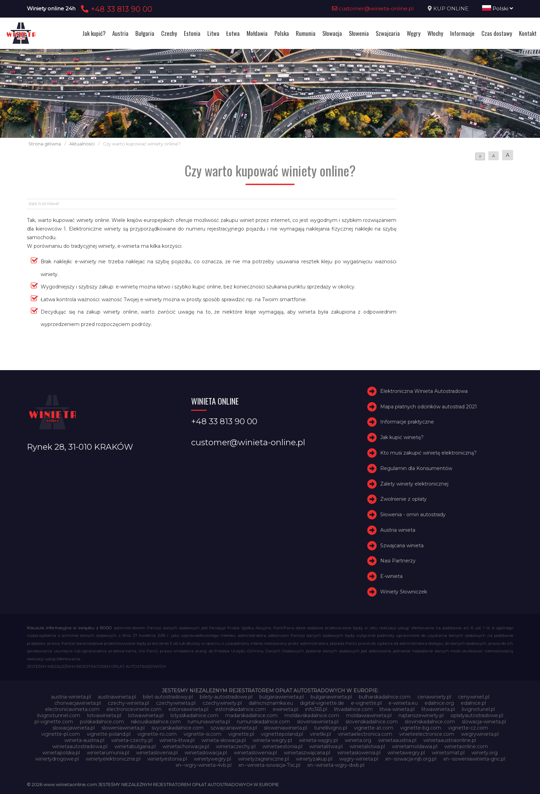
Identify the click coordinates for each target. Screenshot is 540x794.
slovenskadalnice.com (371, 722)
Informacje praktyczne (407, 422)
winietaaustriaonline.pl (449, 740)
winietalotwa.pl (367, 746)
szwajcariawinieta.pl (233, 728)
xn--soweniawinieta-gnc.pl (474, 759)
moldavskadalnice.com (311, 715)
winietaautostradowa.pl (79, 746)
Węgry (413, 33)
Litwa (213, 33)
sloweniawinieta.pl (123, 728)
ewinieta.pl (285, 709)
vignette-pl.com (60, 734)
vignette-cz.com (468, 728)
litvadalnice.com (353, 709)
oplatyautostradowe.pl (476, 715)
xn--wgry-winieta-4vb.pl (203, 765)
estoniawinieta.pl (188, 709)
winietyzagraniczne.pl (263, 759)
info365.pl (316, 709)
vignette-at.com (373, 728)
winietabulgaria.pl (135, 746)
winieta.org (358, 740)
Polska (281, 33)
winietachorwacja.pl (186, 746)
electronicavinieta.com (72, 709)
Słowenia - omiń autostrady (413, 514)
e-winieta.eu (403, 703)
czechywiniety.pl (222, 703)
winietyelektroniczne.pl (113, 759)
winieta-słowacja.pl (223, 740)
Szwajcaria (388, 33)
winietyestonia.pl (167, 759)
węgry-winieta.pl (358, 759)
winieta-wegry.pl (272, 740)
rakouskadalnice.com (156, 722)
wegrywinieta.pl (480, 734)
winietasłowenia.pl (359, 753)
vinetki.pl (320, 734)
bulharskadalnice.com (385, 697)
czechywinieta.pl (176, 703)
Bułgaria (144, 33)
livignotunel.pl (478, 709)
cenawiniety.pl (434, 697)
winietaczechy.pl (236, 746)
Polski (497, 8)
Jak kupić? (93, 33)
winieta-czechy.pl (132, 740)
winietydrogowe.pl (57, 759)
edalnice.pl (473, 703)
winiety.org (484, 753)
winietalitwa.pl (326, 746)
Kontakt (528, 33)
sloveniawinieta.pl (318, 722)
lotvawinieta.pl (104, 715)
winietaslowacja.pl (206, 753)
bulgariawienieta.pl (281, 697)
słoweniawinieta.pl (285, 728)
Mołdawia (257, 33)
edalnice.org (439, 703)
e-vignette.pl (366, 703)
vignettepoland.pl (282, 734)
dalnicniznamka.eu (271, 703)
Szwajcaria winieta (402, 545)
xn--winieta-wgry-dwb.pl (335, 765)
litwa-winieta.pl (397, 709)
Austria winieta (397, 530)
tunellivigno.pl (330, 728)
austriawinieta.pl (117, 697)
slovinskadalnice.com (430, 722)
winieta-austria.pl (84, 740)
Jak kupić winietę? (402, 437)
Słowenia (359, 33)
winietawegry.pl (406, 753)
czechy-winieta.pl (128, 703)
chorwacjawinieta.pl (77, 703)
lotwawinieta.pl (146, 715)
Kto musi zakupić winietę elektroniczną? (428, 453)
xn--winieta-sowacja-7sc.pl (269, 765)
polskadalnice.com (102, 722)
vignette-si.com (202, 734)
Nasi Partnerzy (398, 561)
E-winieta (391, 576)
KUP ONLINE (450, 8)
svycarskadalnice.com (178, 728)
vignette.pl (241, 734)
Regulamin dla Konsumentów (416, 468)
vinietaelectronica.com (365, 734)
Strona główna (45, 143)
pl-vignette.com (53, 722)
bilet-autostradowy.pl (168, 697)
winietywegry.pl (212, 759)
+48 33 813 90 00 (115, 8)
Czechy (169, 33)
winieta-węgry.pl (318, 740)
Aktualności (82, 143)
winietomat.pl (448, 753)
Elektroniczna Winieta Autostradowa (424, 391)
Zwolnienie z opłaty (403, 499)
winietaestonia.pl (282, 746)
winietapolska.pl (61, 753)
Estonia (192, 33)
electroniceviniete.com (134, 709)
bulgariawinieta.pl (331, 697)
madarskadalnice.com (251, 715)
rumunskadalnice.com (263, 722)
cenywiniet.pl (473, 697)
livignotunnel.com (58, 715)
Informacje (462, 33)
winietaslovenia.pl (157, 753)
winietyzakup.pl (314, 759)
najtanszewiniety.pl (421, 715)
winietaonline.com (466, 746)
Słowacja (332, 33)
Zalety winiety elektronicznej (414, 484)
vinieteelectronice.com (426, 734)
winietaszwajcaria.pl (307, 753)
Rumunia (305, 33)
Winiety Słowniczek (403, 592)
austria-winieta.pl (71, 697)
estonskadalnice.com (240, 709)
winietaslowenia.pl (255, 753)
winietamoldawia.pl (414, 746)
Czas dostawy (496, 33)
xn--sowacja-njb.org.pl (410, 759)
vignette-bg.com (420, 728)
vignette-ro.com (157, 734)
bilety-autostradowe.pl (226, 697)
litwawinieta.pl (438, 709)
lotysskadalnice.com (194, 715)
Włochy (435, 33)
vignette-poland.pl (109, 734)
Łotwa (233, 33)
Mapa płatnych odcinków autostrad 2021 (428, 407)
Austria (120, 33)
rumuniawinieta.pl (209, 722)
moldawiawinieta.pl (369, 715)
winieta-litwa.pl (177, 740)
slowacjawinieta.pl (73, 728)
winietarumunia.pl (108, 753)
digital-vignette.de (322, 703)
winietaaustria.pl (397, 740)
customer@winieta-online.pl (373, 8)
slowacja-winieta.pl (484, 722)
